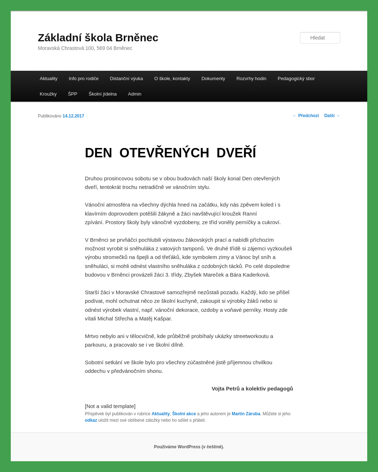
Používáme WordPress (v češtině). (189, 446)
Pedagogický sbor (296, 78)
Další (332, 115)
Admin (134, 94)
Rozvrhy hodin (251, 78)
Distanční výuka (126, 78)
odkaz (91, 420)
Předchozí (306, 115)
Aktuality (49, 78)
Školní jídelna (102, 94)
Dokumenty (213, 78)
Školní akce (184, 413)
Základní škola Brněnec (98, 37)
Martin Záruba (246, 413)
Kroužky (48, 94)
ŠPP (72, 94)
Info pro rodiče (84, 78)
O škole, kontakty (172, 78)
